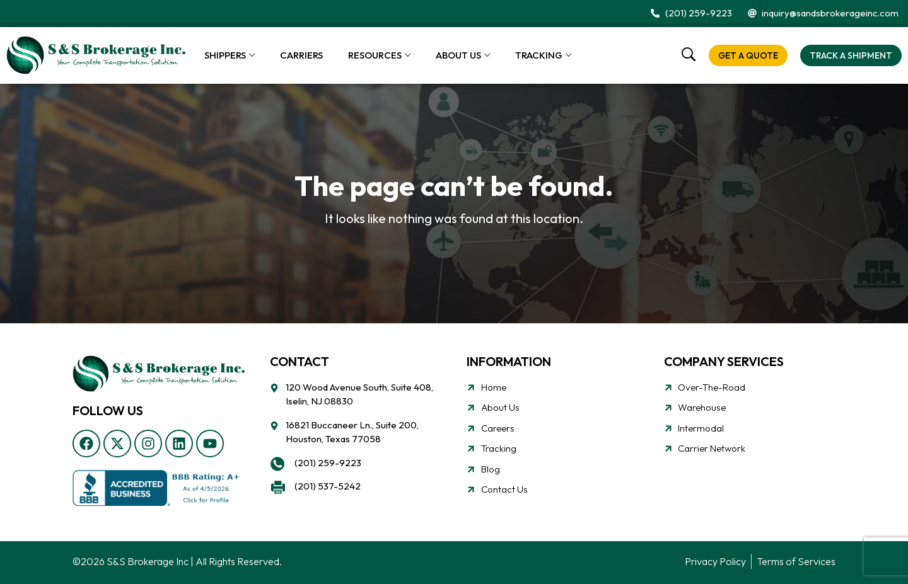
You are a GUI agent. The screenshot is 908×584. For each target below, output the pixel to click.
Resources (375, 55)
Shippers (225, 55)
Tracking (538, 55)
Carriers (301, 55)
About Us (458, 55)
